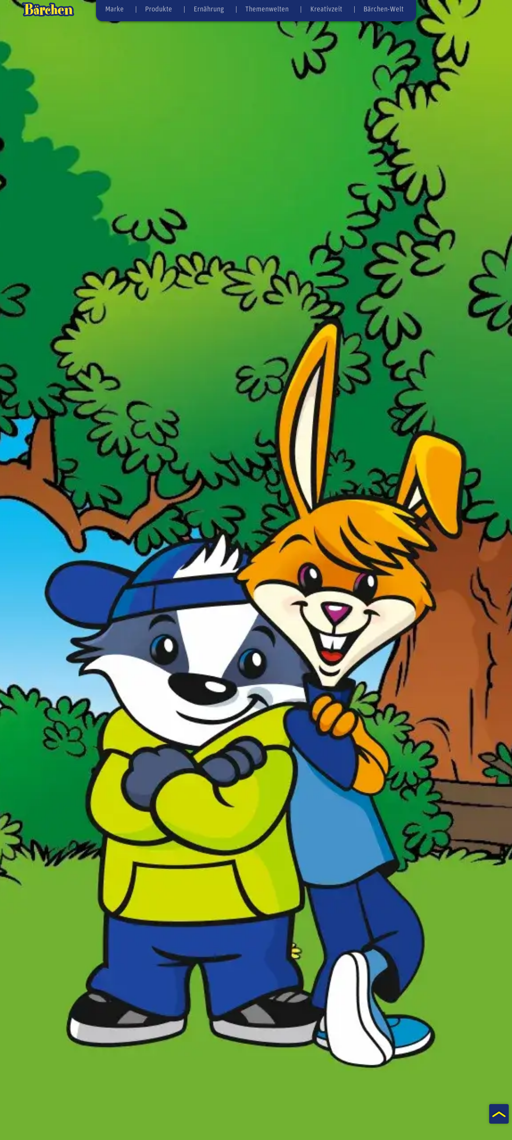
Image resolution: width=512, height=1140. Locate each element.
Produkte (158, 9)
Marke (113, 9)
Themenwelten (267, 9)
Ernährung (208, 9)
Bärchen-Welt (383, 9)
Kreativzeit (326, 9)
